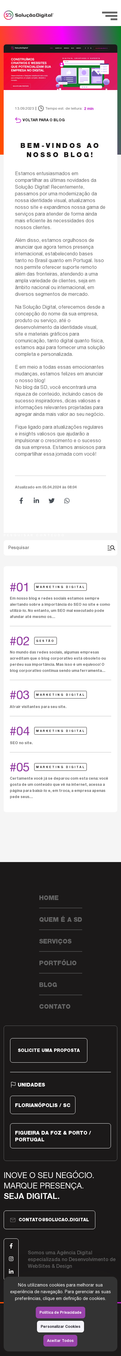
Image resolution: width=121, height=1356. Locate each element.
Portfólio (58, 963)
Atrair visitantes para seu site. (38, 706)
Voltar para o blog (40, 120)
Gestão (45, 640)
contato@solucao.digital (49, 1220)
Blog (48, 985)
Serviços (55, 941)
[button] (21, 501)
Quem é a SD (60, 919)
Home (49, 898)
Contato (55, 1006)
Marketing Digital (60, 587)
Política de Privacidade (60, 1312)
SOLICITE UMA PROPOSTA (49, 1050)
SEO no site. (21, 742)
